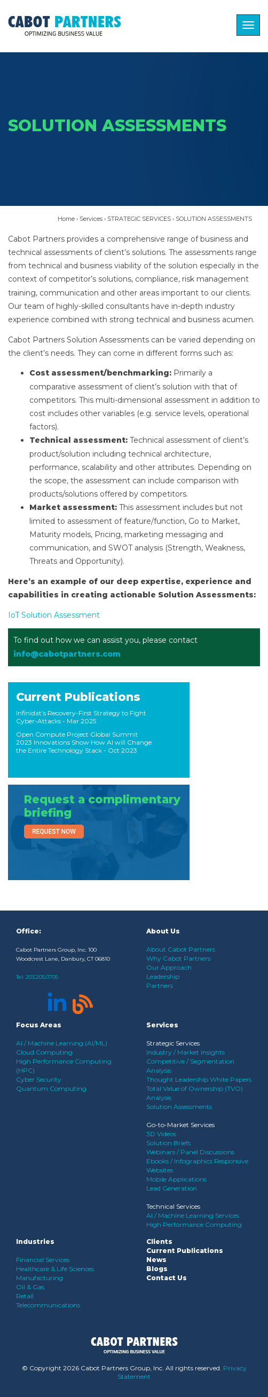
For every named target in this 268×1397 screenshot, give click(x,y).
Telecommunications (48, 1305)
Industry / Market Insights (185, 1052)
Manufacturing (39, 1278)
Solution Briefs (168, 1143)
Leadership (162, 976)
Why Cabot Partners (178, 958)
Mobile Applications (176, 1179)
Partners (159, 985)
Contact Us (166, 1278)
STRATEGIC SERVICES (139, 218)
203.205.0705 (42, 976)
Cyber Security (38, 1079)
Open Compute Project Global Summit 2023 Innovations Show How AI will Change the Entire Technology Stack (84, 742)
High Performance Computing (194, 1224)
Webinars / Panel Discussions (190, 1152)
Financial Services (42, 1260)
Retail (25, 1296)
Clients (159, 1242)
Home (66, 218)
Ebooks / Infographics (180, 1161)
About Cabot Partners (180, 949)
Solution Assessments (179, 1107)
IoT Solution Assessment (54, 615)
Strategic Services (173, 1043)
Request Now (54, 831)
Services (91, 218)
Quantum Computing (51, 1088)
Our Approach (169, 967)
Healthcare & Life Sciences (55, 1269)
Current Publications (78, 697)
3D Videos (161, 1134)
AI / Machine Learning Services (192, 1215)
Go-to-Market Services (180, 1125)
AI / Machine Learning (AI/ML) (61, 1043)
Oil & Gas (30, 1287)
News (156, 1260)
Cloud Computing (44, 1052)
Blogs (157, 1269)
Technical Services (173, 1206)
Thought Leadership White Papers (198, 1079)
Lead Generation (171, 1188)
